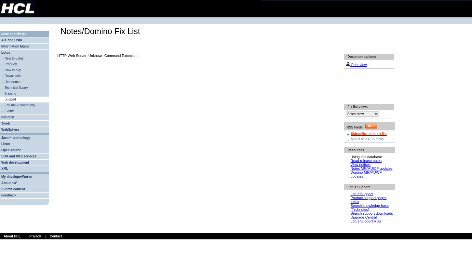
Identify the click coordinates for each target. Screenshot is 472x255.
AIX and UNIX (11, 40)
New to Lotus (14, 58)
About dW (9, 183)
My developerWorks (16, 177)
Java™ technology (15, 138)
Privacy (35, 236)
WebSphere (10, 129)
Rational (7, 117)
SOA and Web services (18, 156)
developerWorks (14, 34)
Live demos (13, 82)
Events (10, 111)
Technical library (16, 87)
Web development (15, 162)
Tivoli (5, 123)
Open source (11, 150)
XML (4, 168)
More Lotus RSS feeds (367, 139)
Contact (56, 236)
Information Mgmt (15, 46)
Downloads (12, 76)
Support (10, 99)
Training (10, 93)
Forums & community (20, 105)
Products (11, 64)
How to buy (13, 70)
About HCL (12, 236)
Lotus (5, 52)
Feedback (8, 195)
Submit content (13, 189)
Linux (5, 144)
